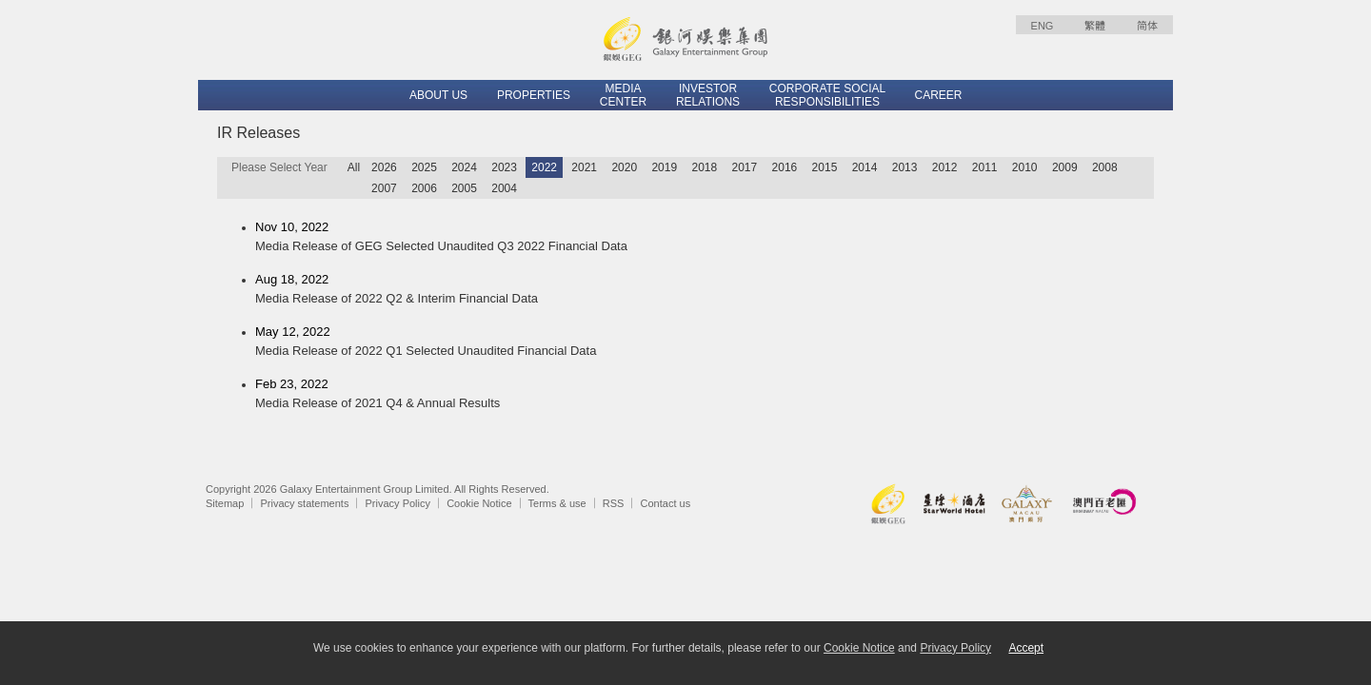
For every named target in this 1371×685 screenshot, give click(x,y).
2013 (905, 167)
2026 (384, 167)
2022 (544, 167)
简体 (1147, 25)
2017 (745, 167)
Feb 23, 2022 (704, 395)
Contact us (666, 503)
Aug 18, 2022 (704, 290)
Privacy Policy (398, 503)
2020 (624, 167)
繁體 (1094, 25)
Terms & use (557, 503)
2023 (504, 167)
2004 (504, 188)
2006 (424, 188)
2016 (785, 167)
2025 (424, 167)
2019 (664, 167)
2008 (1105, 167)
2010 (1025, 167)
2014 (865, 167)
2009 (1065, 167)
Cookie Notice (479, 503)
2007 (384, 188)
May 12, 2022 (704, 342)
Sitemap (225, 503)
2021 (584, 167)
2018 (704, 167)
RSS (614, 503)
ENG (1042, 25)
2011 (985, 167)
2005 (464, 188)
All (354, 167)
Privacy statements (304, 503)
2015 (825, 167)
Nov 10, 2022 (704, 238)
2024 (464, 167)
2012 (945, 167)
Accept (1025, 648)
